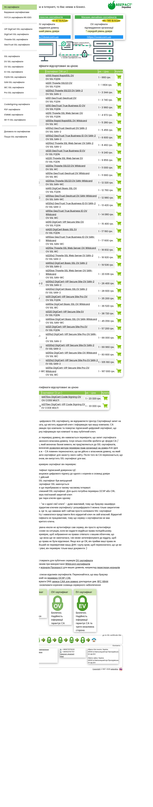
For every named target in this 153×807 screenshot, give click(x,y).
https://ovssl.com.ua (104, 40)
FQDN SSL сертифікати (15, 77)
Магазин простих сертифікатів (61, 17)
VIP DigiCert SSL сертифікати (18, 29)
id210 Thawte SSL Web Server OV (78, 119)
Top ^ (45, 472)
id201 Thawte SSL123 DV (73, 86)
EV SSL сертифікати (13, 71)
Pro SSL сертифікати (14, 92)
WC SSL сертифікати (14, 87)
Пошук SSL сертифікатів (15, 136)
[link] (59, 795)
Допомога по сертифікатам (17, 131)
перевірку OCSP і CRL (88, 703)
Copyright (96, 805)
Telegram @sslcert (80, 790)
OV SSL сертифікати (13, 66)
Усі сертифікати (11, 7)
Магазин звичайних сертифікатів (104, 18)
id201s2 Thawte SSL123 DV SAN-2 (78, 93)
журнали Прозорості (71, 692)
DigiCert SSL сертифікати (16, 34)
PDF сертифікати (12, 109)
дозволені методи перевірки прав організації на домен (71, 552)
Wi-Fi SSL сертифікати (15, 119)
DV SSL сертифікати (13, 61)
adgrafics (114, 805)
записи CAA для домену (85, 706)
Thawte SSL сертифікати (16, 39)
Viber (75, 792)
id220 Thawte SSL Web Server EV (78, 182)
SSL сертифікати (12, 56)
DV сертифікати (104, 685)
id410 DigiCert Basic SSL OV (75, 222)
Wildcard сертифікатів (97, 689)
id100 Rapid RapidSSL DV (74, 78)
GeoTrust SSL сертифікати (17, 44)
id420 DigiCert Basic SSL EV (75, 274)
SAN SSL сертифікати (14, 82)
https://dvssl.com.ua (61, 37)
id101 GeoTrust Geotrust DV (75, 101)
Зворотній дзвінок (56, 788)
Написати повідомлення (60, 786)
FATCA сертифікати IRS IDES (17, 17)
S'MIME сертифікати (13, 114)
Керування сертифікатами (16, 12)
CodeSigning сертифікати (17, 104)
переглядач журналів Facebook (65, 696)
